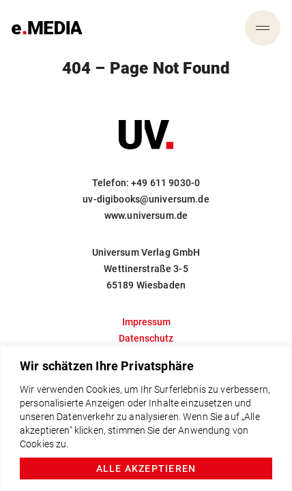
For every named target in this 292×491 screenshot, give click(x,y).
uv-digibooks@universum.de (146, 199)
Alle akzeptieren (146, 468)
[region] (146, 418)
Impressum (146, 321)
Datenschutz (146, 338)
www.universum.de (146, 215)
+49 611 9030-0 (165, 182)
